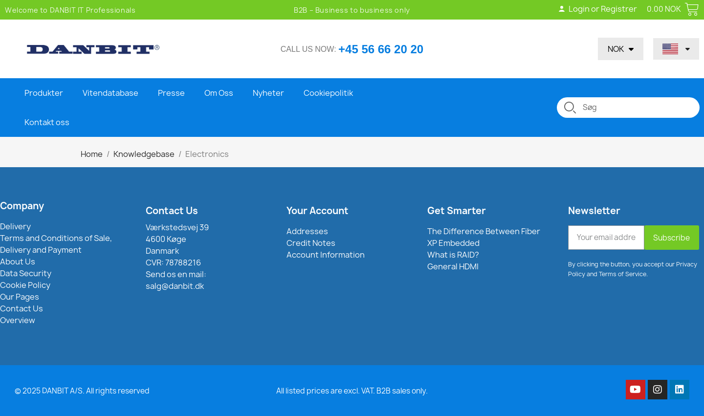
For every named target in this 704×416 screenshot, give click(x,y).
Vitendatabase (110, 93)
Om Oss (218, 93)
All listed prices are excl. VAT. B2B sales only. (352, 391)
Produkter (43, 93)
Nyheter (268, 93)
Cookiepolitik (328, 93)
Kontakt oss (46, 122)
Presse (171, 93)
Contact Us (172, 210)
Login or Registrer (597, 9)
